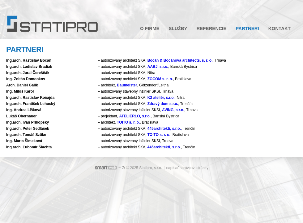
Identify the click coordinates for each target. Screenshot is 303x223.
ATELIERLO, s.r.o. (135, 116)
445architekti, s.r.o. (164, 128)
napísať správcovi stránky (187, 168)
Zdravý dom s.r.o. (162, 104)
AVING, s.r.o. (173, 110)
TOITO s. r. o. (128, 122)
